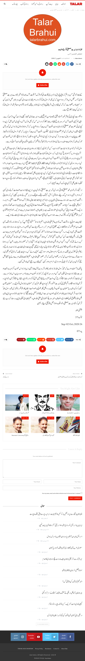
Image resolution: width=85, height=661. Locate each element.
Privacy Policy (39, 648)
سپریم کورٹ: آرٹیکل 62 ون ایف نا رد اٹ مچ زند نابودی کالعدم (62, 558)
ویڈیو (56, 4)
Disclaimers (48, 648)
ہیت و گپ (49, 4)
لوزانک (63, 4)
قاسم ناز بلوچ (26, 395)
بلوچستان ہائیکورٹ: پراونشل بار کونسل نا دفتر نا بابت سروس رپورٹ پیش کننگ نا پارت (56, 513)
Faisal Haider (48, 657)
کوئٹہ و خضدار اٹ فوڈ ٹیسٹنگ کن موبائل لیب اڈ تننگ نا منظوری (70, 376)
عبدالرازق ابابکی (76, 395)
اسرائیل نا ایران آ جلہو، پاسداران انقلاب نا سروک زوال (64, 536)
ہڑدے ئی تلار (6, 376)
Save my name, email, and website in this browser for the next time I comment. (61, 492)
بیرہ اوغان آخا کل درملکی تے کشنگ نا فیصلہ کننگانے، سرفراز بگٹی (62, 592)
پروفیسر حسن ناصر (50, 417)
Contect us (56, 648)
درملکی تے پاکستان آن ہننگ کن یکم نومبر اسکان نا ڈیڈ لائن (64, 615)
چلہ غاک (15, 4)
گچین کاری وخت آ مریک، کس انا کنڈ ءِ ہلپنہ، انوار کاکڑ (65, 603)
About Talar (64, 648)
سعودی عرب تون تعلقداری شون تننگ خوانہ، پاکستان (65, 547)
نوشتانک (52, 395)
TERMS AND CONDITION (25, 648)
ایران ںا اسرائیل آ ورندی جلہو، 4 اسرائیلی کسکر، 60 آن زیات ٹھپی (60, 524)
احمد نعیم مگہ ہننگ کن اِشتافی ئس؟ (72, 581)
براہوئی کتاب (24, 4)
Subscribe (43, 85)
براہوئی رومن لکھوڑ (37, 4)
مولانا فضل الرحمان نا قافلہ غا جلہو (72, 569)
